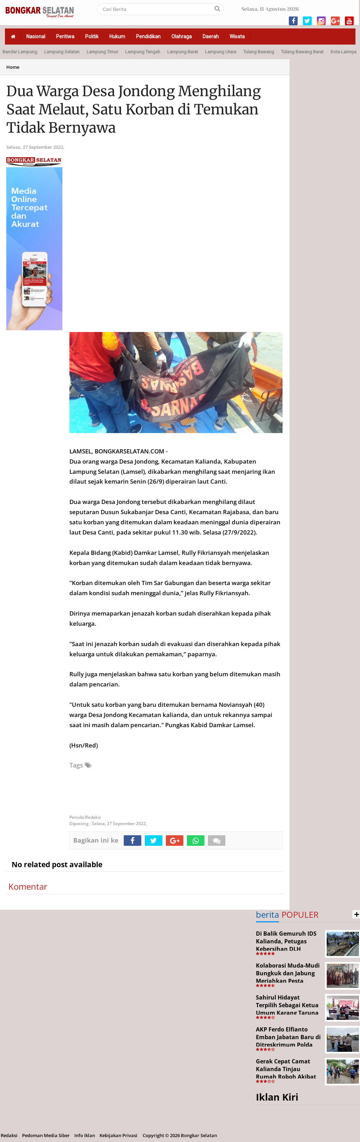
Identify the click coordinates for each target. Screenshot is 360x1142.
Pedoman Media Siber (46, 1135)
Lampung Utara (220, 51)
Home (12, 67)
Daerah (211, 36)
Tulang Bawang (258, 51)
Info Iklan (84, 1135)
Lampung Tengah (142, 51)
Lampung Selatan (62, 51)
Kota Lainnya (343, 51)
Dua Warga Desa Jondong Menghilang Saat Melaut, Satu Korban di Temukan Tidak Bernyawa (133, 109)
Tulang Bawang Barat (302, 51)
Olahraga (181, 36)
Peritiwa (65, 36)
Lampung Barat (182, 51)
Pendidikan (148, 36)
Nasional (35, 36)
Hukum (117, 36)
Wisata (237, 36)
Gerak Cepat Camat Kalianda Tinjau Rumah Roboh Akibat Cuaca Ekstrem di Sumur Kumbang (286, 1076)
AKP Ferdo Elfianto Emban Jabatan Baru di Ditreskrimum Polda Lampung (288, 1040)
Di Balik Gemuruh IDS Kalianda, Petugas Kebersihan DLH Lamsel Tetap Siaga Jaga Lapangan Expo (286, 949)
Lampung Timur (102, 51)
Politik (92, 36)
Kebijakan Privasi (118, 1135)
